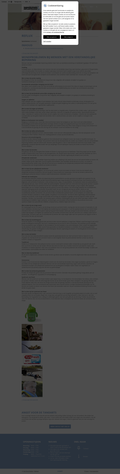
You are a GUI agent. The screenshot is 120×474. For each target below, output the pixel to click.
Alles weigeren (68, 37)
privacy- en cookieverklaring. (55, 32)
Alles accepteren (52, 37)
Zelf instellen (47, 41)
